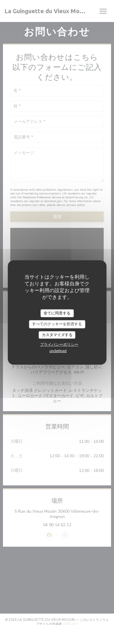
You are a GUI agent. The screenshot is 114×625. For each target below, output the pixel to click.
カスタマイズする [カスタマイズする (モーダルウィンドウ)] (57, 334)
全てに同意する (57, 313)
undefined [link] (58, 351)
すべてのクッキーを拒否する (57, 324)
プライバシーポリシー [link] (59, 344)
